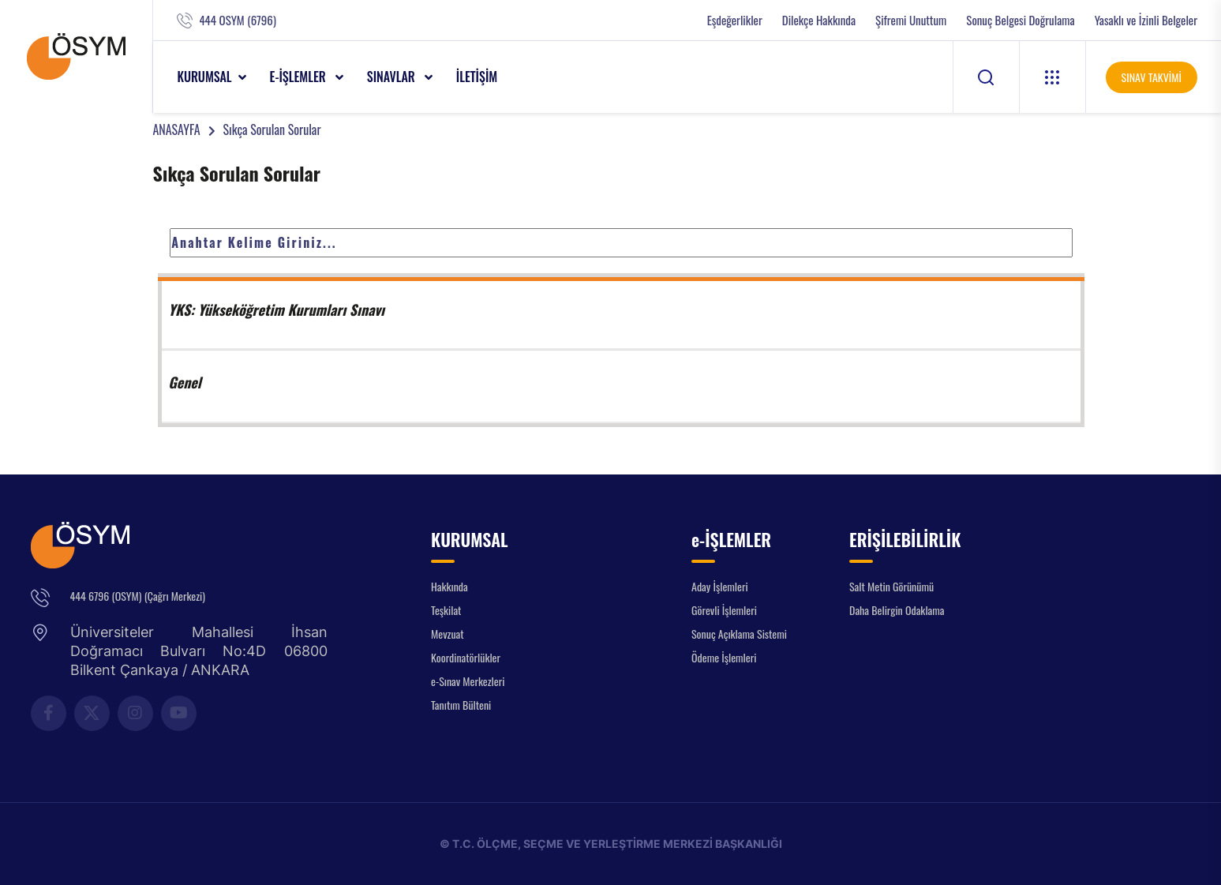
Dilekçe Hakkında (819, 20)
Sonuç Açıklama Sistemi (739, 633)
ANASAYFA (176, 129)
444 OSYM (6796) (237, 20)
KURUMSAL (204, 76)
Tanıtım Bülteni (461, 704)
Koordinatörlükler (465, 657)
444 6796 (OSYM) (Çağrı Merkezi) (137, 595)
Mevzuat (447, 633)
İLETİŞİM (477, 76)
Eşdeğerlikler (734, 20)
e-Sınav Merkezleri (467, 681)
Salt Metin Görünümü (891, 586)
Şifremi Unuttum (910, 20)
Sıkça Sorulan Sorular (272, 129)
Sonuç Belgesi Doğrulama (1020, 20)
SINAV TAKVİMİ (1152, 77)
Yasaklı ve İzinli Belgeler (1146, 20)
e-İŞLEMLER (299, 76)
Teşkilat (446, 610)
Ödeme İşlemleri (723, 657)
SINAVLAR (392, 76)
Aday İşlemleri (719, 586)
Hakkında (449, 586)
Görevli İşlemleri (724, 610)
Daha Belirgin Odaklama (897, 610)
